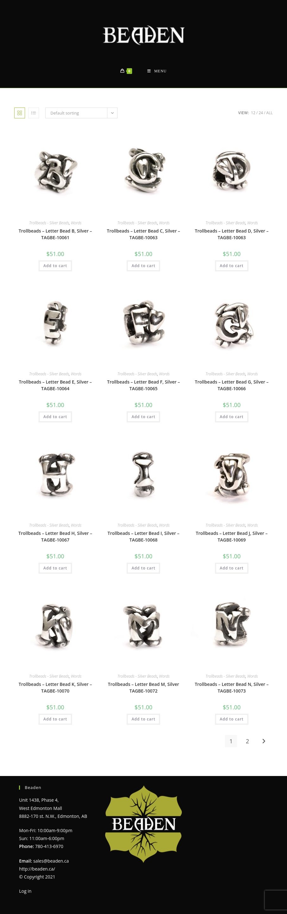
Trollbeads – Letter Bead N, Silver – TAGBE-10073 (232, 687)
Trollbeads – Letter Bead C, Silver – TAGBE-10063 (143, 234)
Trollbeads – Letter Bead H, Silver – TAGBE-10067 (55, 536)
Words (76, 223)
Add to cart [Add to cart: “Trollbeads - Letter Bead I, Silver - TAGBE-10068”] (143, 568)
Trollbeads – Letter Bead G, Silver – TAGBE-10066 (232, 385)
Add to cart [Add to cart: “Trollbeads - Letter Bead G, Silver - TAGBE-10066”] (232, 416)
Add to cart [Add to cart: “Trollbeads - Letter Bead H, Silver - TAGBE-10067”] (55, 568)
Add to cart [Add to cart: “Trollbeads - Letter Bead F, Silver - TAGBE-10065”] (143, 416)
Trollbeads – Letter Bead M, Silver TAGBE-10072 (143, 687)
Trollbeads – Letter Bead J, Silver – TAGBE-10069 (232, 536)
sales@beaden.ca (51, 861)
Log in (25, 891)
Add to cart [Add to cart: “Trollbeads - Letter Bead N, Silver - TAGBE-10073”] (232, 719)
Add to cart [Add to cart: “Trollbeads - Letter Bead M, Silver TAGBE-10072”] (143, 719)
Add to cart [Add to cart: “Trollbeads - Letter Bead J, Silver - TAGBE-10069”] (232, 568)
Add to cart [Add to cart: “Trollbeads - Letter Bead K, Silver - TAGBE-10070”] (55, 719)
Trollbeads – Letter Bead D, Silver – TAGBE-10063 (232, 234)
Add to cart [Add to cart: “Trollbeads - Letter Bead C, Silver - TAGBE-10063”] (143, 265)
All (269, 112)
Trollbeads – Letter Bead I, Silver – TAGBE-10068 (144, 536)
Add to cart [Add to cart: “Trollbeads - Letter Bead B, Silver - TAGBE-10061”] (55, 265)
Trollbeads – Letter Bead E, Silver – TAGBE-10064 (55, 385)
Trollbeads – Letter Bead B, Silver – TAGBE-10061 (55, 234)
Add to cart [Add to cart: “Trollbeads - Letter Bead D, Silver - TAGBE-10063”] (232, 265)
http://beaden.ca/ (37, 869)
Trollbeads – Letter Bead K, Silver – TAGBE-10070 (55, 687)
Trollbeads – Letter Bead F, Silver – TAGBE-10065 (143, 385)
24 (260, 112)
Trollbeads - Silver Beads (49, 223)
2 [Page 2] (247, 741)
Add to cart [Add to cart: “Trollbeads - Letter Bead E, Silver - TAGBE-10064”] (55, 416)
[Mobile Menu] (157, 71)
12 (253, 112)
